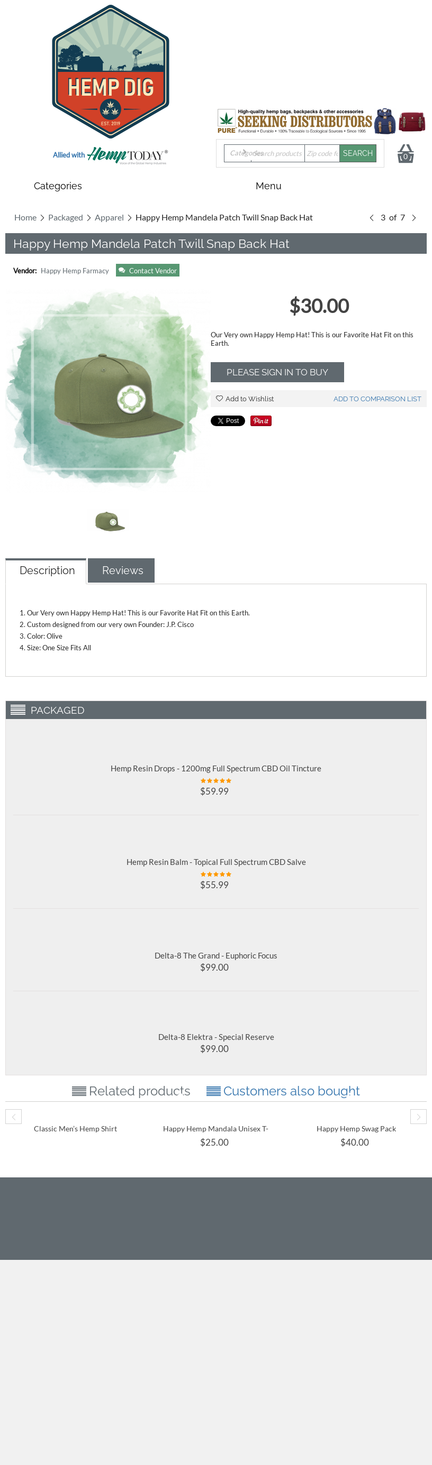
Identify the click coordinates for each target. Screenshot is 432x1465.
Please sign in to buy (277, 372)
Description (47, 570)
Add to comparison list (377, 399)
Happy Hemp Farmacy (75, 270)
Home (25, 217)
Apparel (109, 217)
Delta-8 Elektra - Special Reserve (216, 1037)
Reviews (122, 570)
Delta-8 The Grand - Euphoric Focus (216, 955)
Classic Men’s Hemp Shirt (75, 1128)
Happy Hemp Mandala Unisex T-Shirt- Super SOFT (215, 1133)
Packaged (65, 217)
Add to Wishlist (245, 399)
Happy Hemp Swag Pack (356, 1128)
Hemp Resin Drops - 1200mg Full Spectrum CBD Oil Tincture (216, 768)
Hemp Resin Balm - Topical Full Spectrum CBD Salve (216, 862)
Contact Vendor (148, 270)
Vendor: (25, 270)
